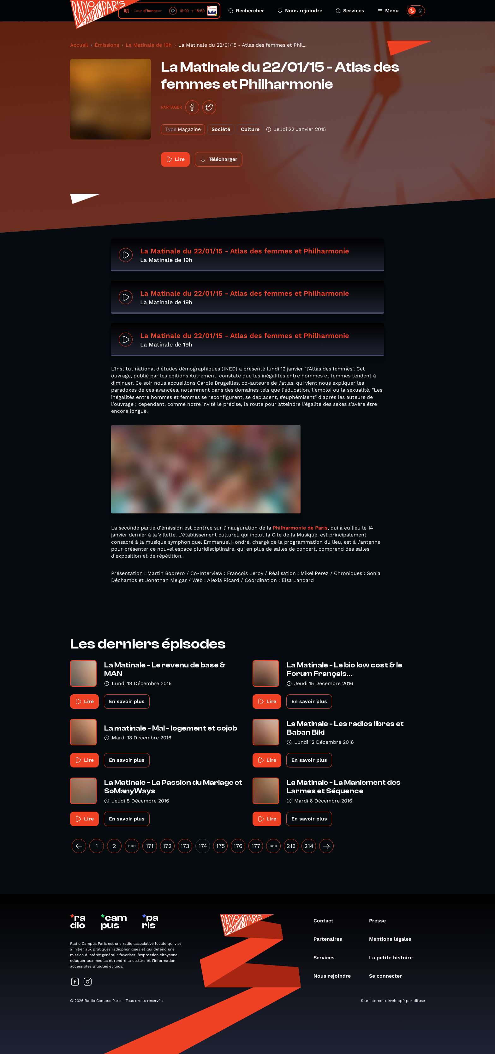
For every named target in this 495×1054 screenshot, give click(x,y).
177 (256, 846)
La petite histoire (394, 958)
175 (220, 846)
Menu (388, 11)
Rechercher (246, 11)
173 (185, 846)
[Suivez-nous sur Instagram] (88, 982)
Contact (326, 921)
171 (149, 846)
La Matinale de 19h (149, 45)
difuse (419, 1000)
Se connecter (388, 976)
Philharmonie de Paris (300, 528)
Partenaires (331, 939)
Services (350, 11)
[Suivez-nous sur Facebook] (75, 982)
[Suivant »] (326, 846)
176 (238, 846)
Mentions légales (393, 939)
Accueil (79, 45)
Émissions (107, 45)
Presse (380, 921)
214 (308, 846)
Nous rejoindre (299, 11)
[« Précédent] (79, 846)
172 (167, 846)
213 (291, 846)
